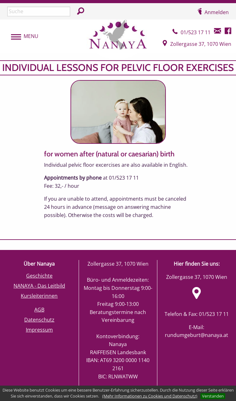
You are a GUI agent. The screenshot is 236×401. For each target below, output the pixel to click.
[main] (118, 149)
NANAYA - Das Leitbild (39, 285)
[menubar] (21, 36)
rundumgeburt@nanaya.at (196, 335)
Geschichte (39, 275)
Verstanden (213, 396)
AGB (39, 309)
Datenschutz (39, 319)
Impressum (39, 329)
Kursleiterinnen (39, 295)
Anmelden (217, 12)
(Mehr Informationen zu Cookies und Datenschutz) (149, 396)
